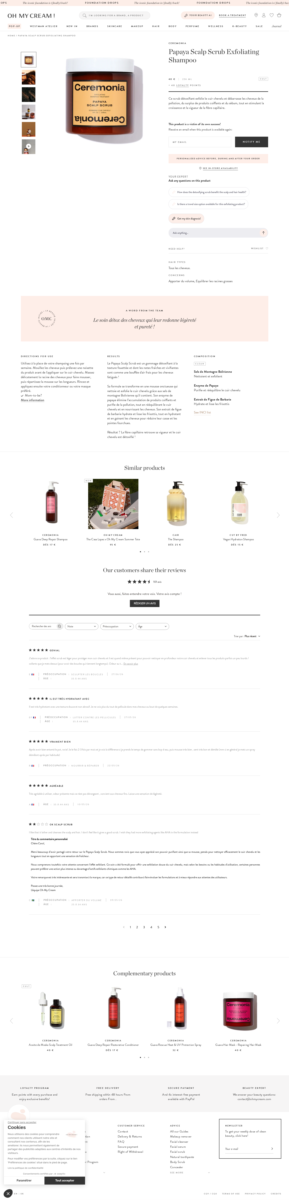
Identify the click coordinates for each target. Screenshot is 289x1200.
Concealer (176, 1167)
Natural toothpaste (182, 1157)
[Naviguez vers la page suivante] (165, 927)
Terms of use (231, 1193)
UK (22, 1193)
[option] (28, 59)
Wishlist (259, 248)
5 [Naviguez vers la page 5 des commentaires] (158, 927)
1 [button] (140, 551)
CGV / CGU (210, 1193)
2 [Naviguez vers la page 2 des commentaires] (137, 927)
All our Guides (179, 1131)
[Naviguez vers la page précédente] (123, 927)
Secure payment (128, 1147)
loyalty (182, 85)
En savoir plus (131, 664)
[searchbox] (42, 626)
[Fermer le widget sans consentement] (22, 1122)
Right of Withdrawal (130, 1152)
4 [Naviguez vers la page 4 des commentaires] (151, 927)
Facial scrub (177, 1152)
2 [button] (144, 551)
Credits (276, 1193)
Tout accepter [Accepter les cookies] (64, 1180)
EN (16, 1193)
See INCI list (202, 412)
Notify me (251, 142)
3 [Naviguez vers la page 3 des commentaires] (144, 927)
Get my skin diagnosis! (186, 218)
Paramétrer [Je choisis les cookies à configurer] (24, 1180)
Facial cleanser (179, 1142)
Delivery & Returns (130, 1136)
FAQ (121, 1142)
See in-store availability (220, 168)
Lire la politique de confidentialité (25, 1168)
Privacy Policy (255, 1193)
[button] (8, 1193)
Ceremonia (178, 43)
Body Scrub (177, 1162)
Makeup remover (180, 1136)
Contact (123, 1131)
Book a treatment (232, 15)
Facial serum (178, 1147)
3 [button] (148, 551)
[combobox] (81, 626)
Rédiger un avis (145, 603)
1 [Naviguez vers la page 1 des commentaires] (130, 927)
